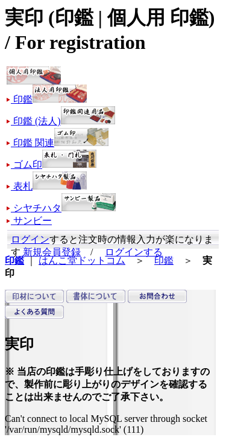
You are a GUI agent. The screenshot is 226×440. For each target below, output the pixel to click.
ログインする (134, 252)
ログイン (30, 239)
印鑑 (164, 260)
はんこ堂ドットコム (82, 260)
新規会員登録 (52, 252)
